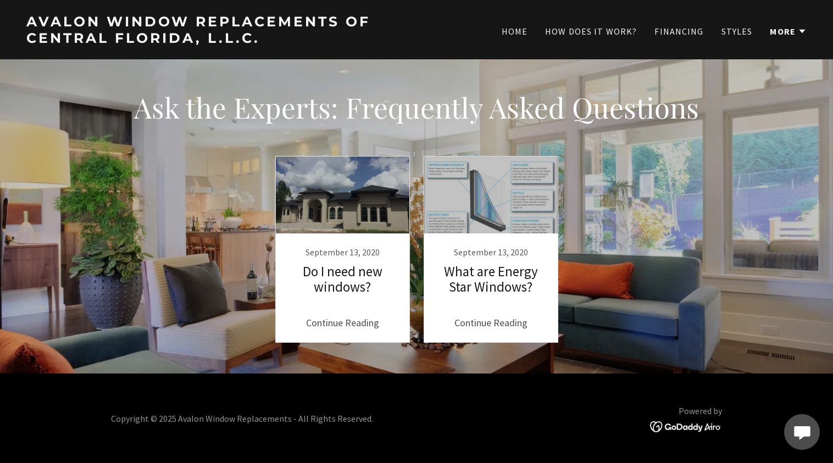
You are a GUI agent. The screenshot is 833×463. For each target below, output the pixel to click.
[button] (788, 31)
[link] (217, 39)
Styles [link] (737, 31)
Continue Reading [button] (342, 322)
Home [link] (515, 31)
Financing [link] (678, 31)
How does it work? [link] (591, 31)
